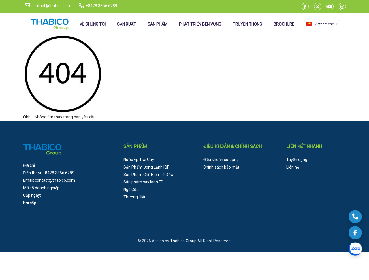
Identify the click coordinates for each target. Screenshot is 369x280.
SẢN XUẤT (126, 24)
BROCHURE (284, 24)
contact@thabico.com (48, 5)
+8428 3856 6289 (101, 5)
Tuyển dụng (296, 159)
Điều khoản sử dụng (221, 159)
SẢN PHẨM (157, 24)
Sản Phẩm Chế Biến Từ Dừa (148, 174)
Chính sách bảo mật (221, 167)
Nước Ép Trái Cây (138, 159)
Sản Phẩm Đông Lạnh (146, 167)
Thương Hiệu (134, 197)
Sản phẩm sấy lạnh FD (143, 182)
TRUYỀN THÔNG (247, 24)
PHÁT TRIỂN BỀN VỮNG (200, 24)
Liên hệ (292, 167)
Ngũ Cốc (130, 189)
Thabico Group (183, 241)
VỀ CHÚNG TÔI (93, 24)
